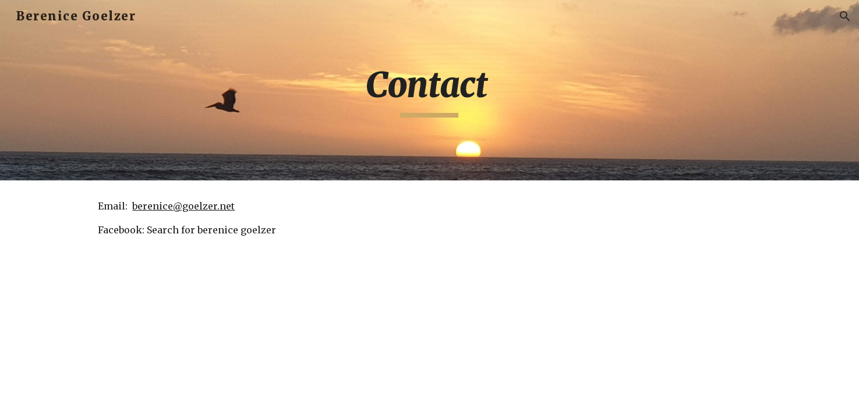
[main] (429, 90)
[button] (845, 16)
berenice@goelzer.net (183, 206)
